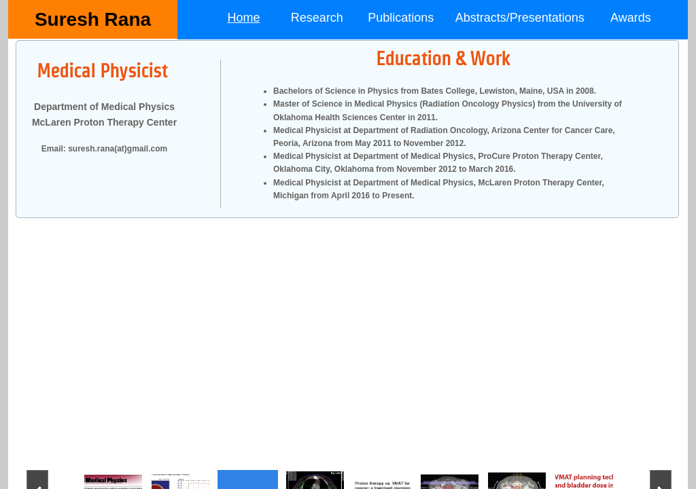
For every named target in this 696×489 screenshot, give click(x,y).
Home (243, 17)
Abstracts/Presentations (520, 17)
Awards (630, 17)
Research (317, 17)
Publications (401, 17)
